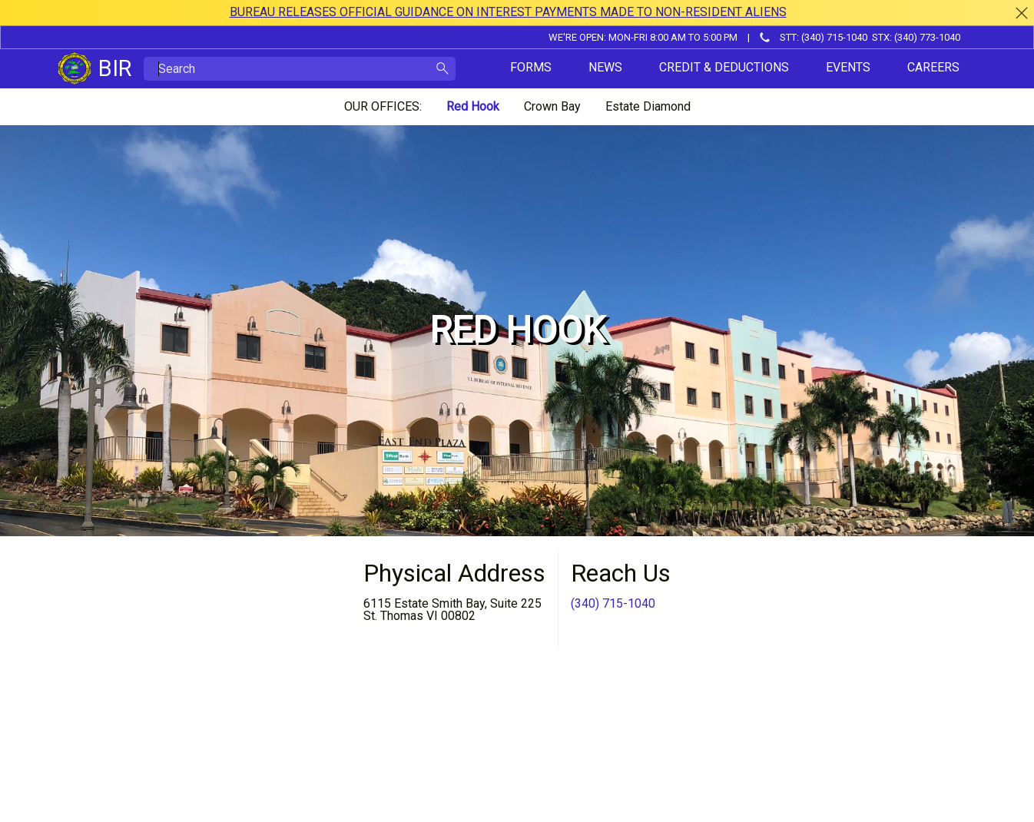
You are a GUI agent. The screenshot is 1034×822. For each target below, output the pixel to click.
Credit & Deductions (724, 67)
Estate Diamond (648, 106)
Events (848, 67)
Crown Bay (552, 106)
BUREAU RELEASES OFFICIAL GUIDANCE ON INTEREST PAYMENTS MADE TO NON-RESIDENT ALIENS (508, 12)
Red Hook (472, 106)
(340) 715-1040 (613, 603)
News (605, 67)
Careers (933, 67)
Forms (531, 67)
